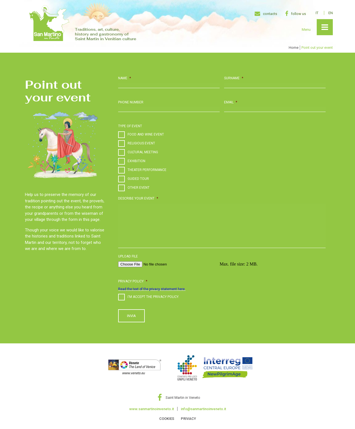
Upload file (128, 256)
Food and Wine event (146, 134)
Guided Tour (138, 179)
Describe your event (138, 198)
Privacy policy (132, 281)
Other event (138, 188)
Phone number (130, 102)
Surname (233, 78)
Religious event (141, 143)
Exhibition (136, 161)
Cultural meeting (143, 152)
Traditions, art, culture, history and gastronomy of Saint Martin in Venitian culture (105, 34)
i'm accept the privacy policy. (153, 297)
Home (293, 47)
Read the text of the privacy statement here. (152, 289)
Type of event (130, 126)
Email (230, 102)
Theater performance (147, 170)
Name (124, 78)
